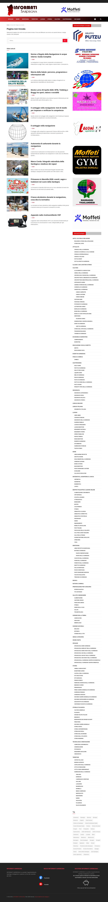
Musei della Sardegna (80, 311)
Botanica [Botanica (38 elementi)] (75, 820)
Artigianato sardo (79, 282)
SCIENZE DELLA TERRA (79, 615)
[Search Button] (65, 40)
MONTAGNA (25, 19)
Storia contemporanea (81, 729)
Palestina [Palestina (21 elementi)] (75, 845)
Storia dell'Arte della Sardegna (83, 328)
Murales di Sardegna (80, 309)
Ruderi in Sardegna (79, 441)
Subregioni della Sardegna (82, 771)
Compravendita (78, 339)
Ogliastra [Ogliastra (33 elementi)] (82, 843)
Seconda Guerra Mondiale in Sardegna (85, 697)
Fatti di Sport (78, 259)
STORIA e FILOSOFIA (79, 707)
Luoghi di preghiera (80, 424)
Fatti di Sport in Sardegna (81, 261)
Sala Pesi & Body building (81, 532)
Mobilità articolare (80, 525)
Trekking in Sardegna (80, 577)
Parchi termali (78, 436)
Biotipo (76, 504)
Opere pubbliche (79, 434)
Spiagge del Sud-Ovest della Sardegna (85, 657)
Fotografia (77, 749)
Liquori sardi (78, 372)
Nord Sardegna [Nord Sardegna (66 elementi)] (84, 840)
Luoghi (75, 412)
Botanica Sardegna (79, 550)
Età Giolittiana (78, 675)
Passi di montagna (79, 570)
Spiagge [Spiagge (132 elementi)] (97, 848)
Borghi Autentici (79, 762)
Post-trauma (78, 528)
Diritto (76, 348)
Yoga (75, 542)
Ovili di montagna (79, 567)
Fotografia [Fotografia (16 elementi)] (86, 828)
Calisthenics (78, 506)
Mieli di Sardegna (79, 375)
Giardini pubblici (79, 422)
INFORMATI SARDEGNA (18, 896)
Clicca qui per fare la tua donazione (86, 888)
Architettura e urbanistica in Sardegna (85, 277)
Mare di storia (78, 463)
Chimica (76, 359)
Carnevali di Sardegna (80, 287)
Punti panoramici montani (81, 572)
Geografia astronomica (81, 393)
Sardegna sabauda (79, 694)
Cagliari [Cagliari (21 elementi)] (82, 820)
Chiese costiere (80, 294)
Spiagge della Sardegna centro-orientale (86, 662)
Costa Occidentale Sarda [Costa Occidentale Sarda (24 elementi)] (91, 823)
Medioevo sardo (79, 685)
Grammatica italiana (80, 409)
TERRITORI (34, 19)
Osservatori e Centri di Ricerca (83, 321)
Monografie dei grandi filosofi (83, 719)
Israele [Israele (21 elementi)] (82, 834)
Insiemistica (77, 484)
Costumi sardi (78, 299)
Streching (77, 539)
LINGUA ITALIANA (78, 406)
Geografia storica (79, 400)
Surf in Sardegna (81, 326)
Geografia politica (79, 397)
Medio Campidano (81, 791)
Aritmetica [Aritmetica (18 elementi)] (75, 817)
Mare (74, 451)
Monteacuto (79, 793)
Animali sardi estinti (80, 668)
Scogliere (77, 471)
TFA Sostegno (78, 591)
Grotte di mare (78, 456)
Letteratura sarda (79, 306)
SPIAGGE (10, 19)
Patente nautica (79, 589)
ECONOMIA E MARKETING (80, 337)
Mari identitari (78, 466)
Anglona (78, 774)
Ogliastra (79, 800)
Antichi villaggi (78, 760)
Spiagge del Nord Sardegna (82, 646)
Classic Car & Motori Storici (82, 264)
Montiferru (79, 795)
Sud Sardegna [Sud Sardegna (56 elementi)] (94, 851)
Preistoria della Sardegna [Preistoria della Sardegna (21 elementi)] (86, 845)
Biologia (76, 628)
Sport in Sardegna (79, 323)
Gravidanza (77, 518)
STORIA (50, 19)
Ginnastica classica (80, 511)
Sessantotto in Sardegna (81, 701)
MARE (17, 19)
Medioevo (77, 717)
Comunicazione (78, 747)
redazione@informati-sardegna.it (42, 896)
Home (8, 25)
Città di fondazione (79, 767)
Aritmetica (77, 479)
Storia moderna (78, 738)
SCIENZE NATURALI (78, 626)
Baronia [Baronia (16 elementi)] (89, 817)
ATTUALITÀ (76, 246)
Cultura (75, 267)
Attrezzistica (78, 499)
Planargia (79, 802)
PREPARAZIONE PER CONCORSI (82, 586)
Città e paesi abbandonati (81, 769)
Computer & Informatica (81, 744)
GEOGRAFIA (76, 390)
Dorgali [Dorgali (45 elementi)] (75, 828)
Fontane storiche (79, 301)
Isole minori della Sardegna (82, 459)
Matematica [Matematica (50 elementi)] (76, 837)
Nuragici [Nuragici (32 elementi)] (75, 843)
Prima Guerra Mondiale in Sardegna (84, 689)
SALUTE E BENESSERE (79, 595)
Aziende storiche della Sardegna (84, 284)
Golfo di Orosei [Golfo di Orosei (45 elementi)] (96, 831)
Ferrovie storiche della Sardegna (84, 682)
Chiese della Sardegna (81, 289)
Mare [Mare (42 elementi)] (93, 834)
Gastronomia (77, 363)
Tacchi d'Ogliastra (79, 574)
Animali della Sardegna (81, 273)
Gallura (78, 781)
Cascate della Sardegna (81, 558)
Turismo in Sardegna (80, 333)
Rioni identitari (78, 439)
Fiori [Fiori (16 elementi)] (80, 828)
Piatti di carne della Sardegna (83, 382)
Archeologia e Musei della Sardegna (85, 275)
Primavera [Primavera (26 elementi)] (97, 845)
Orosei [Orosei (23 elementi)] (92, 843)
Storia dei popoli (79, 731)
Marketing (77, 342)
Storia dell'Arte (79, 243)
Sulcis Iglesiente (81, 805)
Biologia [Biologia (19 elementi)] (95, 817)
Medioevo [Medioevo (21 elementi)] (83, 837)
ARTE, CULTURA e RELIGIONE (81, 238)
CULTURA (57, 19)
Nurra (78, 798)
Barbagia (78, 776)
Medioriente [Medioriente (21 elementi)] (91, 837)
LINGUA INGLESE (78, 403)
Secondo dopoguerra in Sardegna (84, 699)
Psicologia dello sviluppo (82, 530)
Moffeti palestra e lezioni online (84, 489)
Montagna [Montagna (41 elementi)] (75, 840)
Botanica (76, 631)
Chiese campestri (81, 292)
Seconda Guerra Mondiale (81, 724)
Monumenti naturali (80, 429)
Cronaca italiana (79, 256)
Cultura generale (79, 710)
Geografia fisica (79, 395)
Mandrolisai (79, 786)
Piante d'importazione (82, 553)
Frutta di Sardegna (79, 368)
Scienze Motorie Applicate (81, 537)
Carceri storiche (79, 417)
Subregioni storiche (80, 446)
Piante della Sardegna (82, 555)
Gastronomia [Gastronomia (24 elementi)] (76, 831)
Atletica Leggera (79, 497)
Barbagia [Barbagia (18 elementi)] (83, 817)
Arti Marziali (78, 494)
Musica (75, 580)
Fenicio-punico (78, 680)
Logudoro (79, 784)
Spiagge (75, 643)
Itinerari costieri (79, 461)
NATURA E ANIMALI (78, 583)
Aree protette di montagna (82, 548)
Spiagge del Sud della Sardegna (83, 653)
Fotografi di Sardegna (80, 304)
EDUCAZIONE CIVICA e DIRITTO (82, 345)
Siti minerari (77, 443)
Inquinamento (78, 523)
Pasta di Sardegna (79, 379)
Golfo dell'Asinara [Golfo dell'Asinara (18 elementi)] (86, 831)
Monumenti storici (79, 431)
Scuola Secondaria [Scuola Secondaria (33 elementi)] (87, 848)
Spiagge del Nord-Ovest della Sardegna (86, 650)
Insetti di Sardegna (79, 565)
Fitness (76, 509)
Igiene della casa (79, 607)
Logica (76, 486)
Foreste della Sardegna (81, 563)
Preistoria (77, 722)
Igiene (76, 520)
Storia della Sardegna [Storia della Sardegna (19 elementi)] (84, 851)
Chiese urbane (80, 296)
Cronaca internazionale (81, 254)
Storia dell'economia (80, 733)
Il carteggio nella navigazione (43, 126)
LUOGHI (42, 19)
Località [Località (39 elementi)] (88, 834)
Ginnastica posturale (80, 516)
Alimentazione (78, 597)
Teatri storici (78, 448)
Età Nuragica (78, 678)
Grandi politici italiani (80, 714)
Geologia (77, 620)
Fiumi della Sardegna (80, 560)
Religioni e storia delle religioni (83, 241)
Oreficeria (77, 316)
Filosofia (77, 712)
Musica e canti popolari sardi (82, 313)
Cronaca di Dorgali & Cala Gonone (84, 252)
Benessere (77, 502)
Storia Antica (78, 726)
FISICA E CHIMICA (78, 356)
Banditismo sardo (79, 671)
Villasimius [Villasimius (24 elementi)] (86, 854)
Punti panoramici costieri (81, 468)
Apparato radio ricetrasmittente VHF (46, 215)
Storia (75, 665)
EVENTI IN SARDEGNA (79, 353)
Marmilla (78, 788)
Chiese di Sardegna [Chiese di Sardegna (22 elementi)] (78, 823)
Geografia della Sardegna (82, 420)
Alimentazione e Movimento (82, 492)
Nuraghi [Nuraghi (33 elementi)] (98, 840)
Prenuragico (78, 687)
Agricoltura (78, 618)
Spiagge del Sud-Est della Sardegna (84, 655)
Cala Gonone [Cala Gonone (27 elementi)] (89, 820)
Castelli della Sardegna (81, 673)
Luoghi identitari (79, 427)
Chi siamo (77, 19)
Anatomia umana (79, 600)
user (33, 59)
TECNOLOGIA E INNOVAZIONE (81, 741)
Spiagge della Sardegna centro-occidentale (87, 660)
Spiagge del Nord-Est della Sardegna (85, 648)
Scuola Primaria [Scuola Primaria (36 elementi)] (77, 848)
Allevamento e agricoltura (82, 270)
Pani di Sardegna (79, 377)
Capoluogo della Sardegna (82, 764)
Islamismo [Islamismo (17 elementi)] (75, 834)
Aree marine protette (80, 454)
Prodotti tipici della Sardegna (83, 386)
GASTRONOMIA (67, 19)
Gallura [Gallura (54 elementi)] (92, 828)
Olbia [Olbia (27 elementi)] (87, 843)
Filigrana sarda (80, 318)
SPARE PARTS (77, 640)
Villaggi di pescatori (80, 473)
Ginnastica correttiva (80, 513)
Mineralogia (77, 622)
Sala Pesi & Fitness (79, 535)
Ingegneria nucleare (80, 751)
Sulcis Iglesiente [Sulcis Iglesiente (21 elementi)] (77, 854)
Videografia (77, 754)
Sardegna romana (79, 692)
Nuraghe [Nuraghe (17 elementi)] (92, 840)
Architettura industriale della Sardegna (86, 280)
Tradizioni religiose (80, 331)
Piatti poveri (77, 384)
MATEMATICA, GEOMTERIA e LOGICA (83, 476)
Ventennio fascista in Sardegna (83, 704)
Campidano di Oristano (82, 779)
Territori (76, 757)
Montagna (76, 545)
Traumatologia (78, 612)
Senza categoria (78, 637)
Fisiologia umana (79, 602)
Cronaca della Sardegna (81, 249)
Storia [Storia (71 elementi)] (74, 851)
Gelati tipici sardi (79, 370)
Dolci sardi (77, 365)
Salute (76, 609)
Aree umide (77, 415)
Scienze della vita (79, 633)
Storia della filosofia (80, 736)
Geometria (77, 481)
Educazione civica (79, 350)
